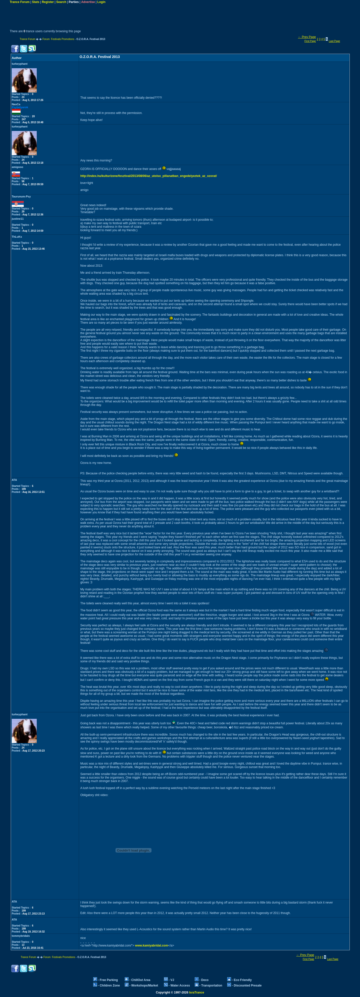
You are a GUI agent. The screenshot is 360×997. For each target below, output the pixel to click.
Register (48, 2)
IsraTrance (196, 992)
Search (61, 2)
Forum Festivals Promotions (58, 39)
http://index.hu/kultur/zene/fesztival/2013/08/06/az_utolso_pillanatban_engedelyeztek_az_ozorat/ (148, 176)
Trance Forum (20, 2)
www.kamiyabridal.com (151, 945)
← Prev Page (307, 37)
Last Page (334, 41)
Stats (35, 2)
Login (101, 2)
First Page (310, 41)
